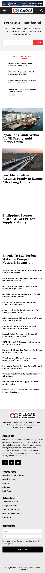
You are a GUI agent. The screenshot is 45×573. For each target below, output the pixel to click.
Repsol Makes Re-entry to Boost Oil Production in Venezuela (19, 335)
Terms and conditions (25, 541)
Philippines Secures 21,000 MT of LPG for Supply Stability (18, 218)
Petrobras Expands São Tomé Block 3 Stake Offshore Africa (20, 303)
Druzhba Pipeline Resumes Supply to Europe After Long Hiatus (22, 178)
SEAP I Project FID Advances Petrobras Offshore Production (21, 343)
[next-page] (13, 94)
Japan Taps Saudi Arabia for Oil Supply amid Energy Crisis (20, 138)
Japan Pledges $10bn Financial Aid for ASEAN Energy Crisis (20, 311)
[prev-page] (9, 94)
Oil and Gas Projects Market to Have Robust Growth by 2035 (22, 73)
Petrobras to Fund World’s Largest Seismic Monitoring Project (19, 327)
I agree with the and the (21, 542)
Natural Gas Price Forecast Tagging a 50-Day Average (22, 90)
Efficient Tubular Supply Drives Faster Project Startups (20, 391)
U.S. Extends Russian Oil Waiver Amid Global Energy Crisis (20, 287)
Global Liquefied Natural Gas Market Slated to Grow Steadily (22, 81)
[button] (4, 10)
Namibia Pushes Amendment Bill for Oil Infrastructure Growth (21, 295)
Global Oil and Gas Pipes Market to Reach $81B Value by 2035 (21, 64)
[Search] (38, 42)
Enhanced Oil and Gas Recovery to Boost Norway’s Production (22, 351)
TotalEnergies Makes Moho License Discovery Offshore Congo (19, 359)
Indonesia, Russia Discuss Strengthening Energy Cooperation (22, 367)
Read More (24, 456)
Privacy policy (7, 543)
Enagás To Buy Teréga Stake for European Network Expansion (19, 258)
